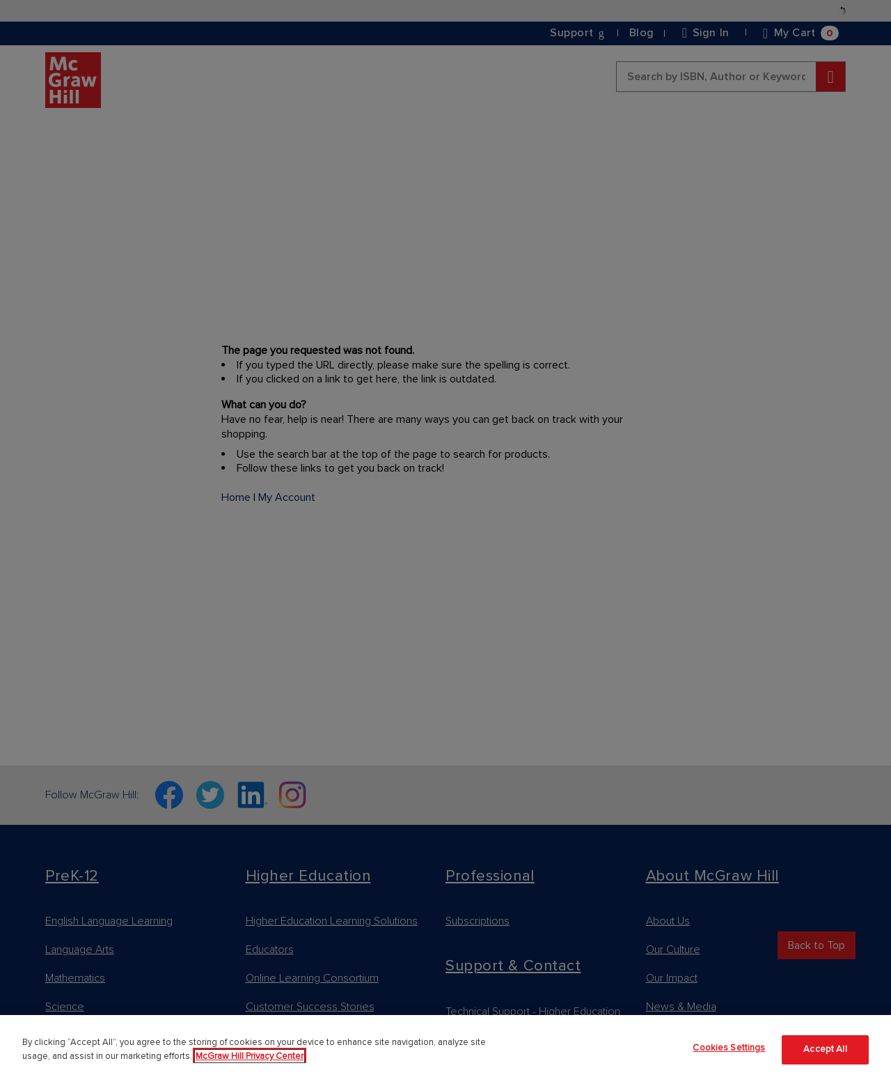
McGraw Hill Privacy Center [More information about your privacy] (249, 1056)
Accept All (824, 1049)
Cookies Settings (729, 1047)
